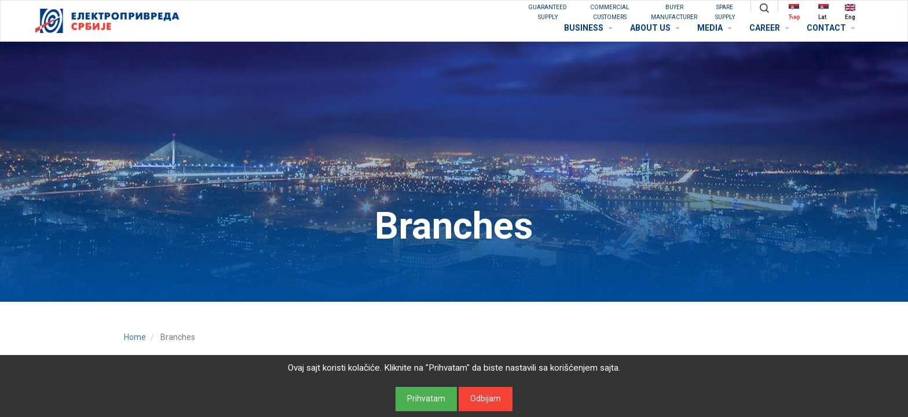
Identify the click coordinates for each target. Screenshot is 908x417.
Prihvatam (426, 398)
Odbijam (485, 398)
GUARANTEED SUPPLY (547, 12)
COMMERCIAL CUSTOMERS (609, 12)
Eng (850, 12)
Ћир (794, 12)
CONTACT (831, 27)
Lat (823, 12)
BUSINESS (588, 27)
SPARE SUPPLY (725, 12)
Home (135, 337)
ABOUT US (655, 27)
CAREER (769, 27)
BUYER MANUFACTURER (674, 12)
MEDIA (714, 27)
